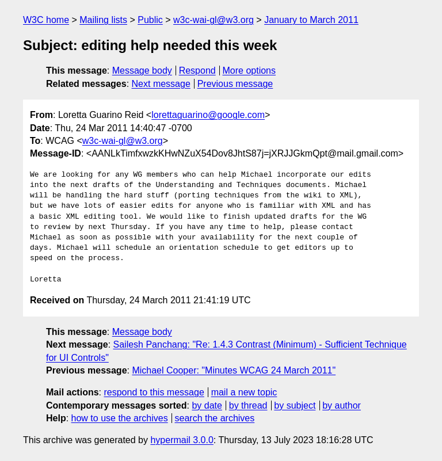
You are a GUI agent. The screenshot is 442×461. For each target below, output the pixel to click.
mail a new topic (244, 392)
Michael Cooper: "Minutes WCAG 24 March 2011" (234, 370)
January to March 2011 (311, 20)
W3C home (46, 20)
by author (341, 405)
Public (150, 20)
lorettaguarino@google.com (208, 115)
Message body (142, 70)
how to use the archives (119, 418)
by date (207, 405)
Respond (197, 70)
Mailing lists (103, 20)
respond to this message (154, 392)
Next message (161, 84)
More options (249, 70)
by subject (294, 405)
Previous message (235, 84)
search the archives (215, 418)
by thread (248, 405)
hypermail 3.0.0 (181, 440)
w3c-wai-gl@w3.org (213, 20)
